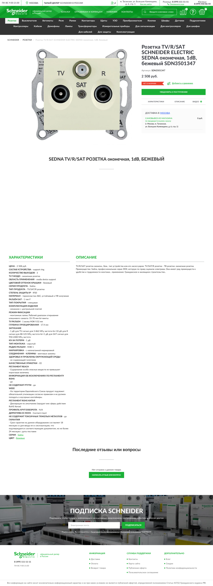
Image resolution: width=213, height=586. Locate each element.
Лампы (68, 26)
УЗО (115, 21)
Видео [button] (197, 102)
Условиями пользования (131, 532)
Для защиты (104, 32)
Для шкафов (193, 26)
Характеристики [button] (156, 102)
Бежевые (20, 438)
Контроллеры (20, 26)
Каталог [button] (65, 12)
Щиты (103, 21)
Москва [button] (165, 113)
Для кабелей (85, 32)
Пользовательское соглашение (143, 573)
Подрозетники (197, 21)
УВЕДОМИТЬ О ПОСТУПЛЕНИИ (173, 92)
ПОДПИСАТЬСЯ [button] (133, 525)
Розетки (12, 21)
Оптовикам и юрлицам (88, 12)
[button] (175, 4)
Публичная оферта (137, 568)
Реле (61, 21)
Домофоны (53, 26)
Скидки (169, 564)
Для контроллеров (170, 26)
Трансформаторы (87, 26)
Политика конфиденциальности (181, 568)
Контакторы (88, 21)
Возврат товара (98, 568)
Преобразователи (132, 21)
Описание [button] (180, 102)
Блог (168, 559)
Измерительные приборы (116, 26)
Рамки (72, 21)
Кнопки (152, 21)
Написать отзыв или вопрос (106, 475)
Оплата (94, 564)
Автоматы (47, 21)
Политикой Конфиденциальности (105, 532)
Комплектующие (126, 32)
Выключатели (29, 21)
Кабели (38, 26)
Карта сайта (134, 564)
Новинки (111, 12)
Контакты (127, 12)
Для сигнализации (145, 26)
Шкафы (165, 21)
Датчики (179, 21)
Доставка (95, 559)
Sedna (20, 435)
